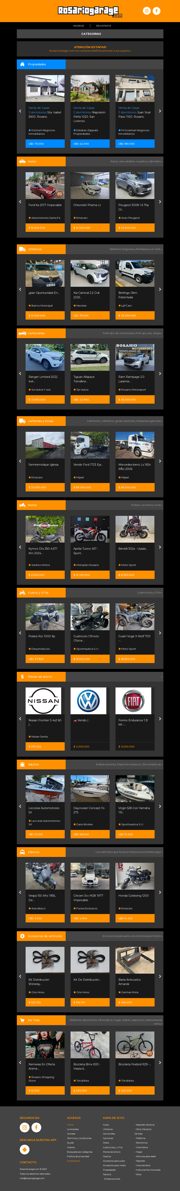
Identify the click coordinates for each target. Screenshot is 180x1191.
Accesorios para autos (114, 1161)
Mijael (78, 477)
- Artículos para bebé (145, 1156)
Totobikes (81, 1080)
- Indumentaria (142, 1165)
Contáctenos (73, 1161)
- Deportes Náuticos (145, 1124)
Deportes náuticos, (129, 764)
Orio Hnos (36, 992)
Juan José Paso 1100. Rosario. (134, 112)
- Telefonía (140, 1138)
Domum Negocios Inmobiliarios (42, 132)
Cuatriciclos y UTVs (113, 1147)
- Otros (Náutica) (143, 1129)
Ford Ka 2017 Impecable (45, 205)
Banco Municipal (41, 305)
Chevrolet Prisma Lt (87, 205)
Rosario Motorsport (132, 389)
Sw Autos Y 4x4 (40, 389)
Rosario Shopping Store (41, 1078)
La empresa (73, 1129)
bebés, (127, 1020)
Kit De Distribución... (87, 979)
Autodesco (37, 908)
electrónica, (90, 1020)
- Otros (138, 1174)
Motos (106, 1142)
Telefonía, (75, 1020)
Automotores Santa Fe (44, 217)
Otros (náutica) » (152, 764)
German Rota (128, 992)
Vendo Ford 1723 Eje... (88, 464)
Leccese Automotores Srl (44, 822)
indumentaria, (153, 1020)
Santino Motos (39, 564)
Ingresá (78, 25)
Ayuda (70, 1142)
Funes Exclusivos (85, 908)
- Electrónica (141, 1142)
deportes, (138, 1020)
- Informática (141, 1147)
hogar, (118, 1020)
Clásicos (107, 1156)
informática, (106, 1020)
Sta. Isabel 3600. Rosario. (45, 112)
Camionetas (109, 1133)
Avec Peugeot (129, 217)
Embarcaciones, (106, 764)
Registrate (103, 25)
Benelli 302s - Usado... (133, 548)
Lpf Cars (125, 305)
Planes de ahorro (111, 1152)
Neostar (80, 305)
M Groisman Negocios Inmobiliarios (133, 132)
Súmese (71, 1133)
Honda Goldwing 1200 (133, 895)
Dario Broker (83, 824)
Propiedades (109, 1170)
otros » (158, 1023)
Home (70, 1124)
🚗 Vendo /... (81, 720)
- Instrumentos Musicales (147, 1170)
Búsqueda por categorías (79, 1152)
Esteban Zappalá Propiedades (85, 132)
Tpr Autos (80, 389)
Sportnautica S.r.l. (86, 649)
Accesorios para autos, (117, 935)
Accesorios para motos (146, 935)
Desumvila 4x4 (39, 649)
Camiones (108, 1138)
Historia (71, 1147)
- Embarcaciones (111, 1179)
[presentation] (20, 111)
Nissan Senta (38, 736)
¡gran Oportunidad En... (44, 293)
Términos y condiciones (79, 1138)
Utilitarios (108, 1129)
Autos (106, 1124)
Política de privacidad (78, 1156)
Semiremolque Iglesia (43, 464)
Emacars (80, 217)
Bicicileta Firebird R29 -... (134, 1064)
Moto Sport (127, 564)
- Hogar (138, 1152)
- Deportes (140, 1161)
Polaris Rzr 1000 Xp (42, 636)
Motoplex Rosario (86, 564)
